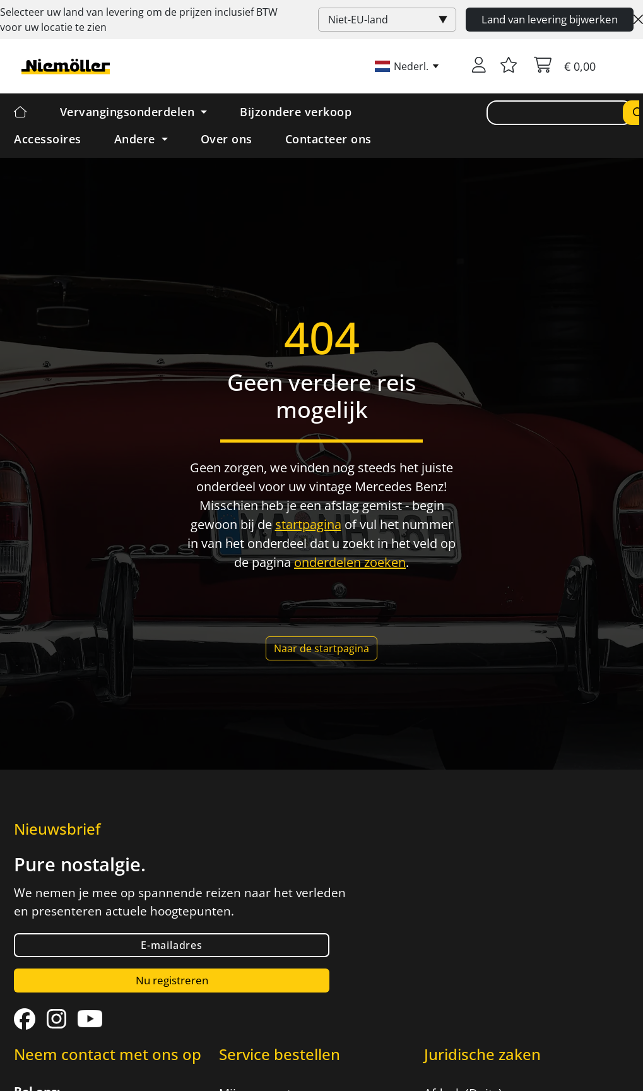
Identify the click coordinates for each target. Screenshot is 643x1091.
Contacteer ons (328, 138)
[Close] (638, 19)
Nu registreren (172, 980)
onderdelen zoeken (350, 562)
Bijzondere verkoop (295, 111)
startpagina (308, 524)
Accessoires (47, 138)
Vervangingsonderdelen (129, 111)
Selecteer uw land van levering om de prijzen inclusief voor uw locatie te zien (139, 19)
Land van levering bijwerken (549, 19)
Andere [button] (136, 138)
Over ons (226, 138)
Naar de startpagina (321, 648)
